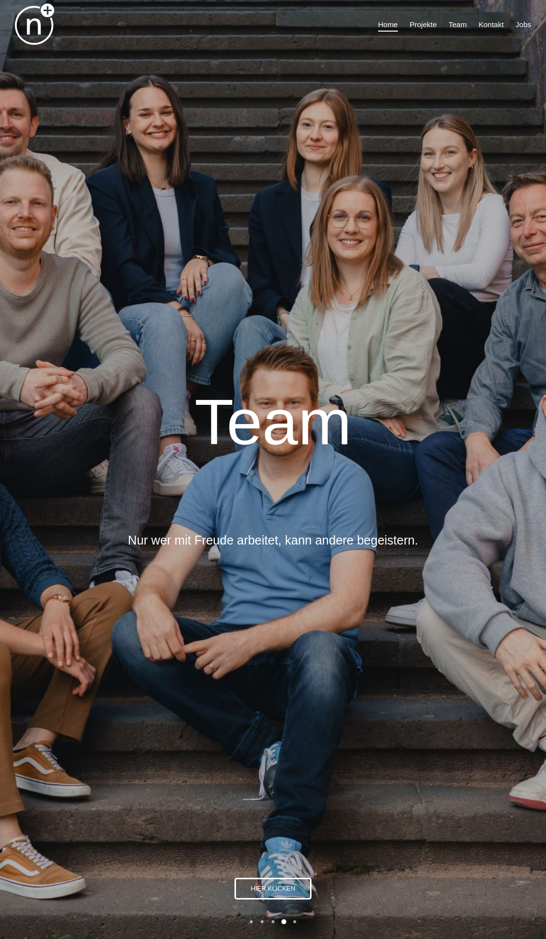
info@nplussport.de (443, 810)
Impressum (431, 857)
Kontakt (424, 846)
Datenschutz (432, 867)
